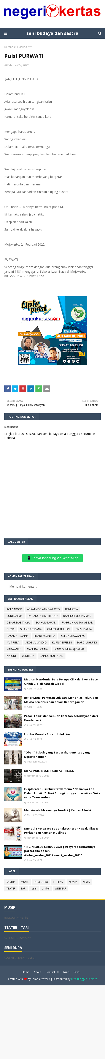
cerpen (73, 882)
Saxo (77, 972)
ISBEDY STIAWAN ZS (72, 636)
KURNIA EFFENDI (62, 642)
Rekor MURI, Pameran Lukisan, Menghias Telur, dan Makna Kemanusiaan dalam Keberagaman (61, 700)
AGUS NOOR (14, 609)
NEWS (86, 882)
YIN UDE (11, 656)
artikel (45, 888)
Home (25, 972)
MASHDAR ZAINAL (38, 649)
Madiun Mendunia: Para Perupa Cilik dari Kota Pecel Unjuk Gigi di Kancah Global (61, 681)
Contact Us (52, 972)
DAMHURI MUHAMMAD (77, 616)
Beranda (9, 47)
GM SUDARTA (83, 629)
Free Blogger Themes (84, 979)
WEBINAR (60, 888)
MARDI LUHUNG (87, 642)
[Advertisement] (52, 1021)
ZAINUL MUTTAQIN (51, 656)
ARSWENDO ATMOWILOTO (43, 609)
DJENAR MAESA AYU (18, 622)
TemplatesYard (40, 979)
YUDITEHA (28, 656)
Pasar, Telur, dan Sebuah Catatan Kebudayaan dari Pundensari (61, 718)
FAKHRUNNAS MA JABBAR (77, 622)
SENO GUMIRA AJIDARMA (69, 649)
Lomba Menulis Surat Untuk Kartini (49, 734)
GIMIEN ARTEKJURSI (58, 629)
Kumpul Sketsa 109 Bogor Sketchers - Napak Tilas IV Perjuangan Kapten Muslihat (61, 831)
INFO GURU (41, 882)
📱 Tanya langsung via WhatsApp (52, 558)
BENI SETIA (71, 609)
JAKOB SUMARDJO (36, 642)
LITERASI (58, 882)
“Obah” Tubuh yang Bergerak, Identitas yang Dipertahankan (57, 754)
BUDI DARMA (14, 616)
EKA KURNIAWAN (46, 622)
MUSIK (25, 882)
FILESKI (10, 629)
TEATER (10, 888)
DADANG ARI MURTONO (43, 616)
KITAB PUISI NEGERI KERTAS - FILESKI (49, 771)
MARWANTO (14, 649)
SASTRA (11, 882)
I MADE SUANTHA (44, 636)
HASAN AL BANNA (17, 636)
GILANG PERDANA (31, 629)
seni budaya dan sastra (52, 33)
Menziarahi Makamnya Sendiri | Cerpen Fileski (57, 810)
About (37, 972)
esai (34, 888)
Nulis (66, 972)
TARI (23, 888)
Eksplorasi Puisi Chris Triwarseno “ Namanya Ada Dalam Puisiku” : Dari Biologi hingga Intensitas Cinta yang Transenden (62, 793)
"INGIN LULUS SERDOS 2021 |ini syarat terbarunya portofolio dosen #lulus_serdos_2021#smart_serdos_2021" (59, 851)
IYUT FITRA (12, 642)
